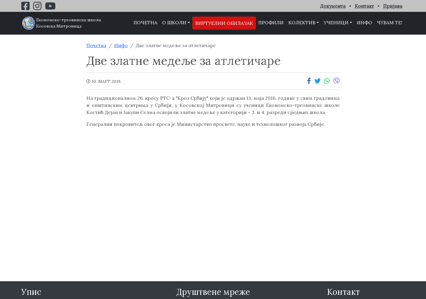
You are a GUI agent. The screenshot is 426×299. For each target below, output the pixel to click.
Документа (333, 6)
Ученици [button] (336, 22)
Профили (271, 22)
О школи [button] (174, 22)
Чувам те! (389, 22)
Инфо (364, 22)
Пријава (392, 6)
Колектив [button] (301, 22)
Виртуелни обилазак (224, 23)
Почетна (145, 22)
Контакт (364, 6)
